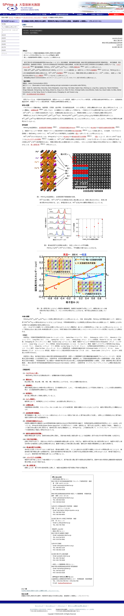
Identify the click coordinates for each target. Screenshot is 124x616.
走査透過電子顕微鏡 (45, 127)
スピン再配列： (31, 399)
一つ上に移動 (18, 21)
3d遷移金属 (34, 110)
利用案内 (80, 14)
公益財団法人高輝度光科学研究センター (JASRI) (81, 609)
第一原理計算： (32, 465)
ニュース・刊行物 (40, 14)
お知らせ (18, 17)
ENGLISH (119, 9)
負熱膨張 (94, 70)
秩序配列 (60, 73)
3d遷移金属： (30, 405)
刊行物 (3, 24)
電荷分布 (77, 67)
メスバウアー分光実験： (35, 457)
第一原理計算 (35, 144)
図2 (96, 136)
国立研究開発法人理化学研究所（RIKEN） (41, 609)
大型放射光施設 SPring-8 (20, 7)
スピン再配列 (39, 75)
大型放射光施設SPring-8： (34, 421)
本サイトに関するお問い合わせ (77, 606)
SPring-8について (21, 14)
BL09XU (66, 136)
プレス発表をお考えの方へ (9, 27)
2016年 (3, 50)
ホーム (5, 14)
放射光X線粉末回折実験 (107, 127)
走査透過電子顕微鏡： (33, 413)
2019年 (3, 41)
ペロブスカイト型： (32, 373)
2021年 (45, 17)
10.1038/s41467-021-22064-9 (36, 94)
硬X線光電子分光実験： (34, 447)
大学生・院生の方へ (97, 14)
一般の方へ (116, 14)
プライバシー (61, 606)
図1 (77, 133)
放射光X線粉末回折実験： (34, 433)
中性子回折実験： (32, 439)
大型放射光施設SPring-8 (67, 127)
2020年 (3, 38)
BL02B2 (93, 127)
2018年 (3, 44)
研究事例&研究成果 (62, 14)
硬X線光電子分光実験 (79, 136)
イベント (4, 53)
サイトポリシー (50, 606)
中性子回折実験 (76, 131)
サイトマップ (39, 606)
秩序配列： (29, 393)
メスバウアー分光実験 (33, 139)
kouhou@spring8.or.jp (65, 583)
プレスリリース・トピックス (32, 17)
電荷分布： (29, 379)
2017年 (3, 47)
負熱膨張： (29, 385)
